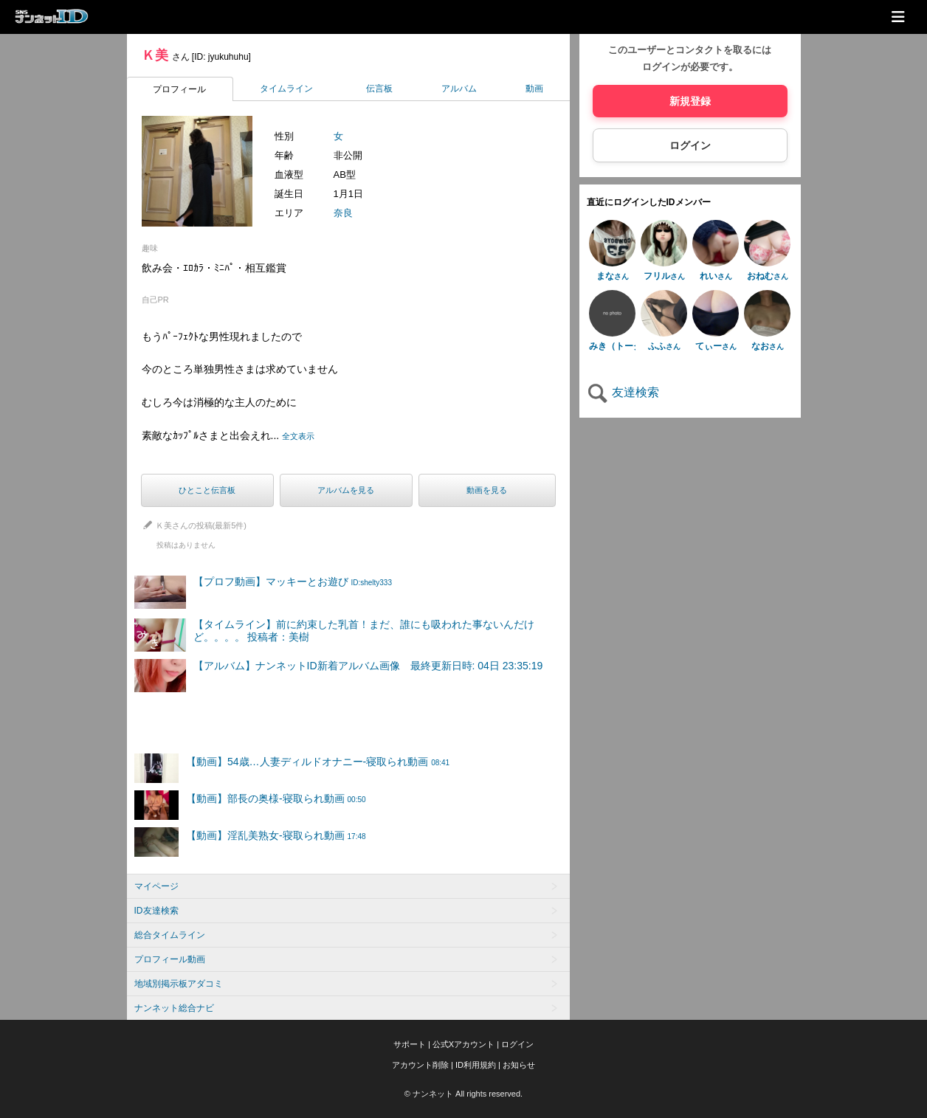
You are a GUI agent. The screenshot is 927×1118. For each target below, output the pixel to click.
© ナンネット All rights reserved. (463, 1093)
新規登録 (690, 101)
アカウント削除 (420, 1064)
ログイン (690, 145)
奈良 (343, 212)
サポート (409, 1044)
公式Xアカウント (463, 1044)
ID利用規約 (475, 1064)
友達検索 (623, 392)
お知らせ (519, 1064)
